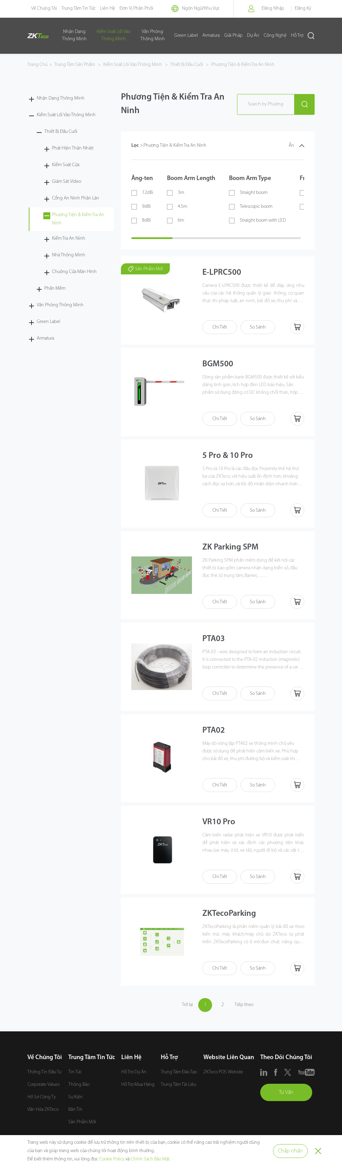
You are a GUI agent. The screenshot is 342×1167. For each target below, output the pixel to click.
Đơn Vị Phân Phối (136, 8)
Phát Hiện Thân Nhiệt (73, 148)
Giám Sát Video (66, 181)
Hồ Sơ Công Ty (41, 1097)
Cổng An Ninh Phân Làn (75, 198)
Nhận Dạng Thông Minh (74, 35)
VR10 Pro (218, 822)
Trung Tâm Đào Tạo (179, 1072)
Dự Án (253, 35)
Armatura (211, 35)
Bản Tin (75, 1109)
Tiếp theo (244, 1004)
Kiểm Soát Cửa (65, 165)
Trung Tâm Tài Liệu (178, 1084)
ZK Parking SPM (230, 547)
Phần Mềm (54, 288)
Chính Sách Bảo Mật (150, 1159)
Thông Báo (78, 1084)
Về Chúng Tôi (44, 8)
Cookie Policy (111, 1159)
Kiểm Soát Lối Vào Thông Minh (113, 35)
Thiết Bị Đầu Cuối (186, 64)
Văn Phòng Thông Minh (152, 35)
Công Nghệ (275, 35)
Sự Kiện (75, 1097)
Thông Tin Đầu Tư (44, 1072)
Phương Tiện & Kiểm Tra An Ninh (242, 64)
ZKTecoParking (229, 914)
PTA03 (213, 639)
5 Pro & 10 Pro (227, 456)
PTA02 (213, 730)
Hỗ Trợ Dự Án (134, 1072)
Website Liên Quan (228, 1057)
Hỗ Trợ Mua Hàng (138, 1084)
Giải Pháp (233, 35)
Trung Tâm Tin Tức (78, 8)
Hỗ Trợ (297, 35)
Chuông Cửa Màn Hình (74, 271)
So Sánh (258, 327)
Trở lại (187, 1004)
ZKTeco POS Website (223, 1072)
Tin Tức (75, 1072)
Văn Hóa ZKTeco (43, 1109)
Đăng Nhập (273, 8)
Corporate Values (43, 1084)
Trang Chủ (37, 64)
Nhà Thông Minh (68, 255)
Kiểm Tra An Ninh (68, 238)
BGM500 (217, 364)
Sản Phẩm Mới (82, 1122)
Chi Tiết (219, 327)
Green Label (186, 35)
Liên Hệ (107, 8)
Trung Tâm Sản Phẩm (75, 64)
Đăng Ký (303, 8)
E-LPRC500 (221, 273)
